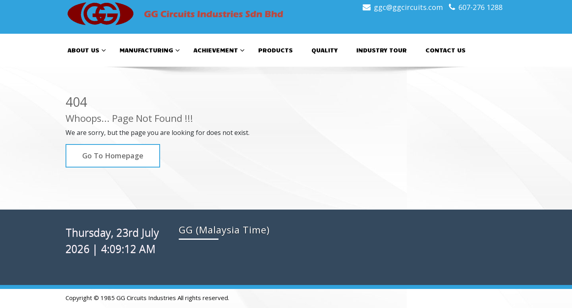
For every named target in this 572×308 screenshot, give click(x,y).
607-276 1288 (480, 7)
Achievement (219, 50)
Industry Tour (381, 50)
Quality (324, 50)
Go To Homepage (112, 155)
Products (275, 50)
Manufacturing (150, 50)
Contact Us (445, 50)
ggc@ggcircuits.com (408, 7)
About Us (87, 50)
